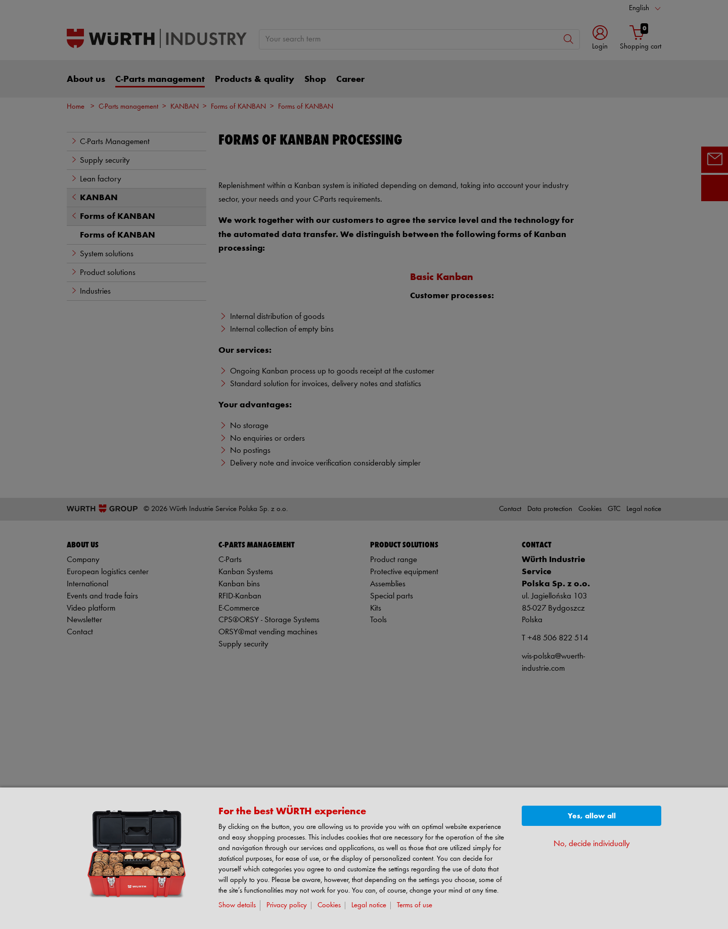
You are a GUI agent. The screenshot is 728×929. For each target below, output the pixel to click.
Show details (237, 905)
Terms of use (414, 905)
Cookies (329, 905)
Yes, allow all (592, 816)
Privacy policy (286, 905)
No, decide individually (592, 844)
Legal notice (368, 905)
